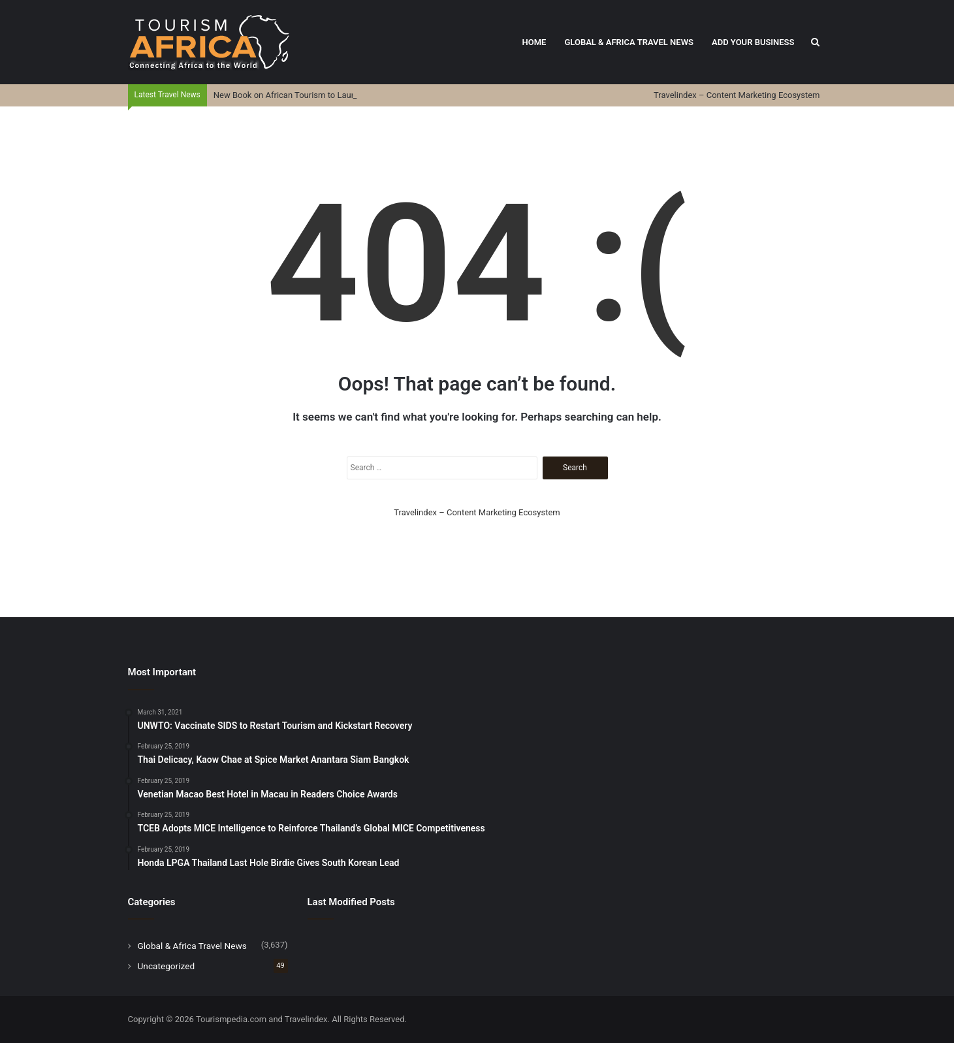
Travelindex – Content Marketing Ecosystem (736, 95)
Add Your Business (753, 42)
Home (534, 42)
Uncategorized (166, 966)
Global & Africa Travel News (628, 42)
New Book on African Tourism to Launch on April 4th (312, 95)
